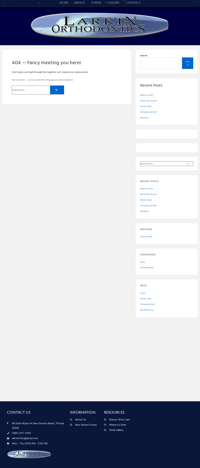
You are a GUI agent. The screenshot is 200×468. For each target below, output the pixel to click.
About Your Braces (148, 100)
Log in (143, 292)
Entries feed (145, 298)
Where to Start (146, 94)
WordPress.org (146, 309)
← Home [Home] (29, 79)
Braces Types (146, 106)
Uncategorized (146, 267)
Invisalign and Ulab (148, 111)
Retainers (144, 117)
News (142, 261)
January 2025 (146, 236)
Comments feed (147, 304)
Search (143, 55)
